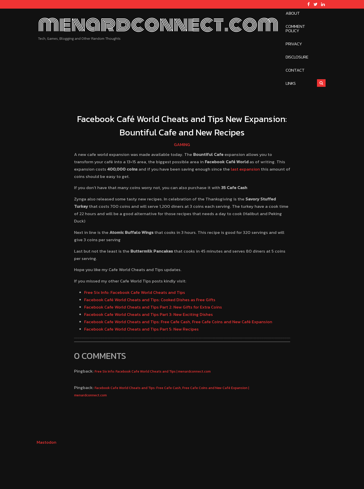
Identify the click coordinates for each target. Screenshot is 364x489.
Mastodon (46, 442)
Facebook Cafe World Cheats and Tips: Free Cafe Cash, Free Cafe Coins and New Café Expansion (178, 321)
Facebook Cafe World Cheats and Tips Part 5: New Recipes (141, 329)
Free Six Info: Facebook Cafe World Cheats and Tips (134, 292)
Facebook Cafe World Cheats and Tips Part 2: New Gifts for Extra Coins (153, 307)
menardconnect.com (158, 24)
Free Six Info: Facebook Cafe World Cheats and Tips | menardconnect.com (153, 371)
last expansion (245, 169)
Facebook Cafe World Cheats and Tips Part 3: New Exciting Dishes (148, 314)
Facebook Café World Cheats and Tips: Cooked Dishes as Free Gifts (149, 299)
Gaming (182, 144)
